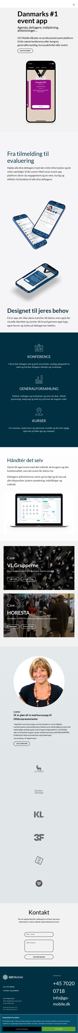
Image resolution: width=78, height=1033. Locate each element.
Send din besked (39, 957)
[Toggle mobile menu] (74, 5)
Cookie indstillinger (22, 1029)
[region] (39, 1023)
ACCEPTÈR (58, 1029)
